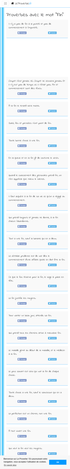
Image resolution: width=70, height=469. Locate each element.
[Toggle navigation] (5, 3)
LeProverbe (21, 3)
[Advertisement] (37, 58)
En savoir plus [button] (10, 465)
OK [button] (57, 462)
